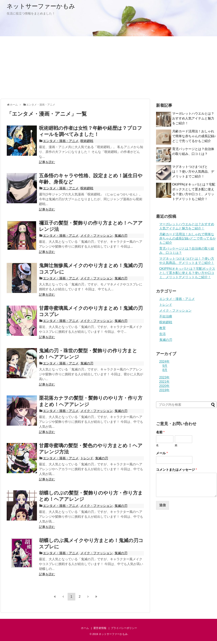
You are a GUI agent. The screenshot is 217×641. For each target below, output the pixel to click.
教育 (162, 328)
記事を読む (47, 162)
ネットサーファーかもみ (41, 6)
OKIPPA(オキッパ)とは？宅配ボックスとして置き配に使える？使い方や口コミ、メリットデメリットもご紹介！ (187, 273)
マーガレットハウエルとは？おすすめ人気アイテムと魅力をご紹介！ (193, 118)
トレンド (86, 458)
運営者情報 (99, 628)
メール (162, 453)
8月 (165, 370)
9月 (165, 365)
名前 (160, 432)
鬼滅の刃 (120, 235)
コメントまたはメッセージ (176, 469)
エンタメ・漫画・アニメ (61, 141)
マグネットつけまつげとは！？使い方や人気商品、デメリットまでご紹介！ (193, 171)
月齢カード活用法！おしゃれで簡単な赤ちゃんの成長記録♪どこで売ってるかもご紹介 (194, 136)
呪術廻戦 (86, 141)
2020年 (164, 386)
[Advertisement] (108, 67)
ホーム (85, 628)
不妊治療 (165, 316)
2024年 (164, 361)
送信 (162, 505)
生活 (162, 334)
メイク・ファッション (96, 235)
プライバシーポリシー (124, 628)
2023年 (164, 377)
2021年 (164, 381)
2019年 (164, 390)
